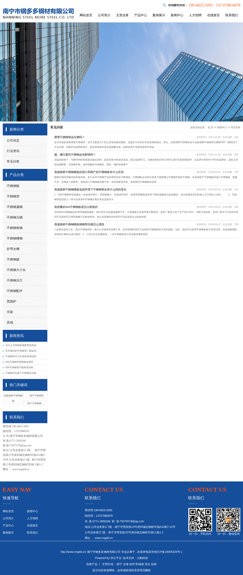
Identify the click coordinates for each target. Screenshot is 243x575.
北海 (126, 564)
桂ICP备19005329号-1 (168, 551)
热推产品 (91, 564)
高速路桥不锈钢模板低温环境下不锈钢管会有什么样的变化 (90, 189)
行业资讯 (13, 151)
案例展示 (158, 15)
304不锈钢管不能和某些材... (20, 367)
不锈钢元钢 (15, 217)
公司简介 (104, 15)
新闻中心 (177, 15)
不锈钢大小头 (16, 270)
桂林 (154, 564)
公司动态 (13, 140)
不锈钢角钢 (15, 228)
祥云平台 (116, 558)
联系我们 (231, 15)
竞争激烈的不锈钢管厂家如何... (21, 350)
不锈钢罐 (13, 259)
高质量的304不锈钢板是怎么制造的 (76, 207)
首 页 (210, 127)
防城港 (140, 564)
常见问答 (13, 161)
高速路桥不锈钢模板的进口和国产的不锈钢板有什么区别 (89, 172)
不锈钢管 (13, 196)
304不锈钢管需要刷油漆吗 (19, 362)
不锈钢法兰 (15, 280)
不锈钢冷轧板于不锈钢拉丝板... (21, 373)
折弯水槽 (13, 249)
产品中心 (140, 15)
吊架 (10, 312)
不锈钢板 (13, 186)
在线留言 (213, 15)
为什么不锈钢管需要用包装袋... (21, 345)
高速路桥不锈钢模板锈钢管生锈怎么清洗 (79, 224)
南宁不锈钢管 (37, 395)
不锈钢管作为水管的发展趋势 (20, 356)
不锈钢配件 (15, 291)
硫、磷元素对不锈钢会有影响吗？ (75, 154)
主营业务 (122, 15)
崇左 (147, 564)
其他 (10, 322)
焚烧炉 (11, 301)
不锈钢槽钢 (15, 238)
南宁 (119, 564)
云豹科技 (142, 558)
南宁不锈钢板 (34, 403)
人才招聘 (195, 15)
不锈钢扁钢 (15, 207)
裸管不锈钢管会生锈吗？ (69, 137)
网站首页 (86, 15)
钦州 (132, 564)
